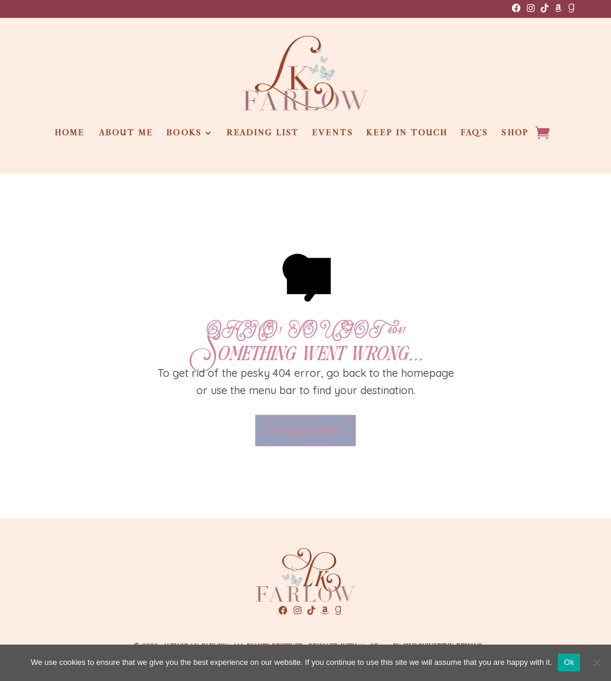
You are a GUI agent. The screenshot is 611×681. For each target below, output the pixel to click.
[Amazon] (558, 8)
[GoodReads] (571, 8)
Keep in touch (407, 133)
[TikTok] (544, 8)
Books (184, 133)
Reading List (263, 133)
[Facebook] (516, 8)
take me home (306, 430)
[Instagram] (531, 8)
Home (70, 133)
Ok (569, 662)
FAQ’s (475, 133)
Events (332, 133)
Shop (514, 133)
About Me (126, 133)
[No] (596, 662)
